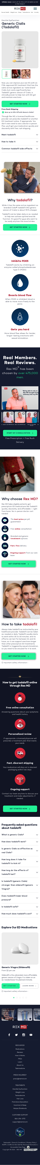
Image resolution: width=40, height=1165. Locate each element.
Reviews (20, 1052)
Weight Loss (13, 12)
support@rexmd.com (20, 1122)
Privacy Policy (31, 1143)
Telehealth (6, 1143)
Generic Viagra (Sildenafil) (16, 967)
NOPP (4, 1145)
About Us (20, 1065)
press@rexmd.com (20, 1079)
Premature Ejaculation (20, 1102)
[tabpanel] (20, 964)
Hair (32, 12)
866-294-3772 (20, 1119)
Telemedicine (20, 1068)
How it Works (20, 1056)
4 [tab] (23, 997)
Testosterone (26, 12)
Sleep (19, 12)
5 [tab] (26, 997)
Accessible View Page (17, 1147)
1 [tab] (13, 997)
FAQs (20, 1059)
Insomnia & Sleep (20, 1105)
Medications (20, 1049)
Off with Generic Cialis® (18, 112)
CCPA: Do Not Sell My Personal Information (22, 1145)
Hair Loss (20, 1099)
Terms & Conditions (18, 1143)
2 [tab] (16, 997)
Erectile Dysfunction (20, 1089)
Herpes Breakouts (20, 1108)
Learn (20, 1062)
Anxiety (36, 12)
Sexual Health (5, 12)
